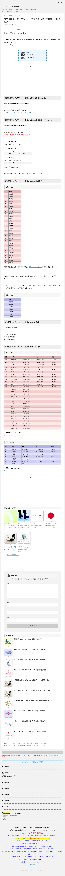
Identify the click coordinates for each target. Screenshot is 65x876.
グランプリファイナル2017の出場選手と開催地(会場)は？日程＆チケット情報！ (24, 549)
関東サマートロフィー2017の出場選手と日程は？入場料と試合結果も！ (23, 526)
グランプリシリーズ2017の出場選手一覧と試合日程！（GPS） (10, 548)
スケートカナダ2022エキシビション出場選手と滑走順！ (31, 670)
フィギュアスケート (13, 555)
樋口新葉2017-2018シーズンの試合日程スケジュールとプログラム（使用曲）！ (10, 526)
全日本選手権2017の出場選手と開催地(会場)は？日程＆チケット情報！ (51, 525)
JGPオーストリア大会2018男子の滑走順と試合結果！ (30, 721)
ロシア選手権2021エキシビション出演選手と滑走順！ (30, 659)
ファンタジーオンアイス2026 (10, 775)
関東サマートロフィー (35, 267)
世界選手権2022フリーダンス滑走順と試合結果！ (29, 639)
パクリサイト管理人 (21, 838)
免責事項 (32, 864)
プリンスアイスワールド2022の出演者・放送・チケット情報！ (33, 690)
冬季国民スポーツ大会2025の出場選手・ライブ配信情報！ (31, 680)
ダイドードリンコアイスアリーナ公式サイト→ (18, 112)
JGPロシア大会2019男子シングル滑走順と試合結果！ (30, 649)
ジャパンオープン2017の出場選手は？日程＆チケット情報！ (37, 525)
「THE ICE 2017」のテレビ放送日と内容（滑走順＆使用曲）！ (33, 700)
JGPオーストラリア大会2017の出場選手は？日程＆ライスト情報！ (28, 743)
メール (9, 610)
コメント (9, 583)
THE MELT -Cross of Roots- (10, 815)
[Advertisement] (32, 81)
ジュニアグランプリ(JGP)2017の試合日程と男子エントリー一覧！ (28, 745)
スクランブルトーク (10, 6)
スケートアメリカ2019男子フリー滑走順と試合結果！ (30, 711)
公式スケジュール (36, 174)
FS (11, 435)
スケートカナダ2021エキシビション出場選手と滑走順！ (31, 731)
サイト (8, 617)
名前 (8, 602)
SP (5, 435)
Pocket (18, 29)
